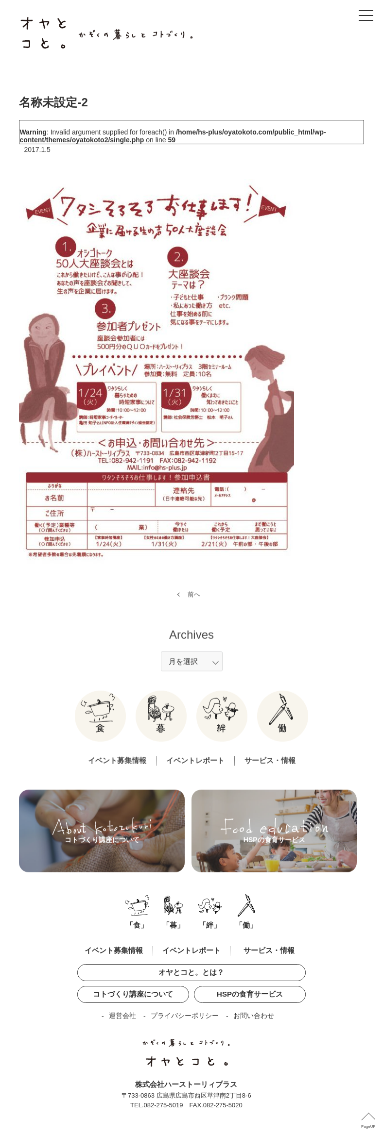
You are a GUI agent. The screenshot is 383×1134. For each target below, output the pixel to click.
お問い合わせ (253, 1015)
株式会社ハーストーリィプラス (186, 1084)
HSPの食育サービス (250, 994)
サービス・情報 (270, 771)
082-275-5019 (163, 1105)
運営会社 (122, 1015)
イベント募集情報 (117, 771)
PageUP (368, 1126)
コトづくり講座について (133, 994)
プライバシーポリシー (185, 1015)
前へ (194, 605)
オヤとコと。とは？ (191, 972)
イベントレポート (195, 771)
